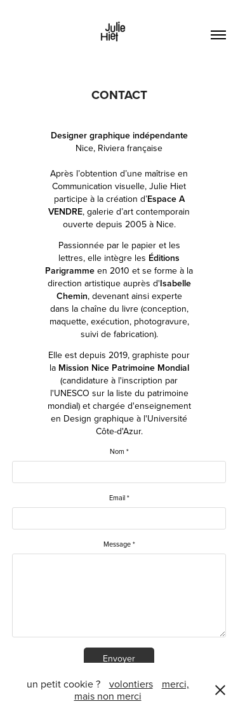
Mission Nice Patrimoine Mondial (123, 367)
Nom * (119, 451)
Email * (119, 498)
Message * (119, 544)
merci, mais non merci (131, 690)
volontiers (131, 684)
